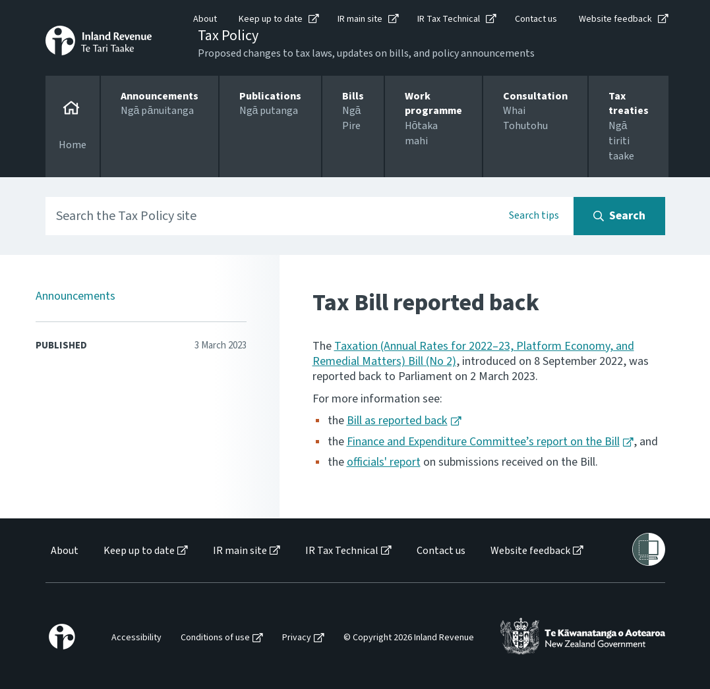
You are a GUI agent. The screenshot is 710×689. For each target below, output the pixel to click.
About (205, 19)
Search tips (534, 215)
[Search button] (619, 216)
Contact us (536, 19)
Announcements (75, 296)
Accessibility (136, 638)
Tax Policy (228, 35)
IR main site (360, 19)
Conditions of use (215, 638)
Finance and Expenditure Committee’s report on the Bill (483, 441)
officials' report (384, 462)
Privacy (296, 638)
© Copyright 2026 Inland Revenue (408, 638)
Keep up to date (271, 19)
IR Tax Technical (448, 19)
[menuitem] (63, 551)
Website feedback (615, 19)
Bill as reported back (397, 420)
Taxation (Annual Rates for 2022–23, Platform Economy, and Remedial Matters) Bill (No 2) (473, 354)
